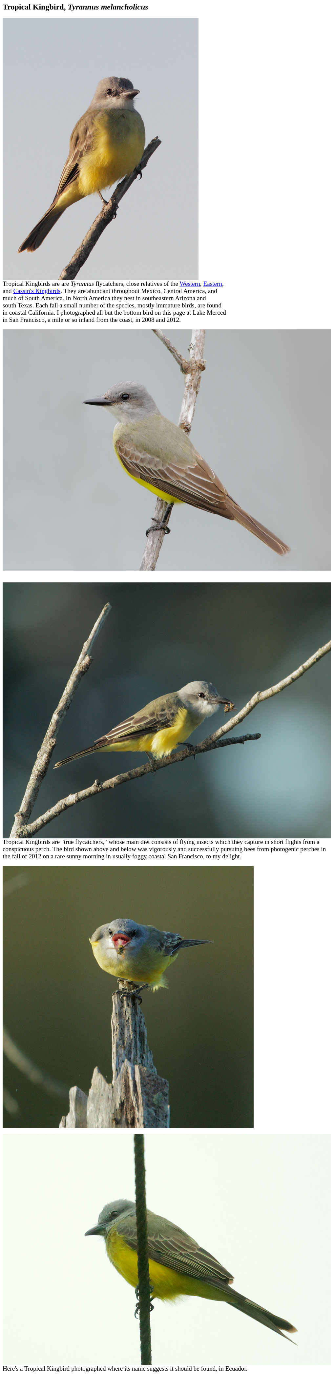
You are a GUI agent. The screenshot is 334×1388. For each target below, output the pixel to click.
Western (189, 283)
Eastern (212, 283)
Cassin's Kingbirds (37, 290)
